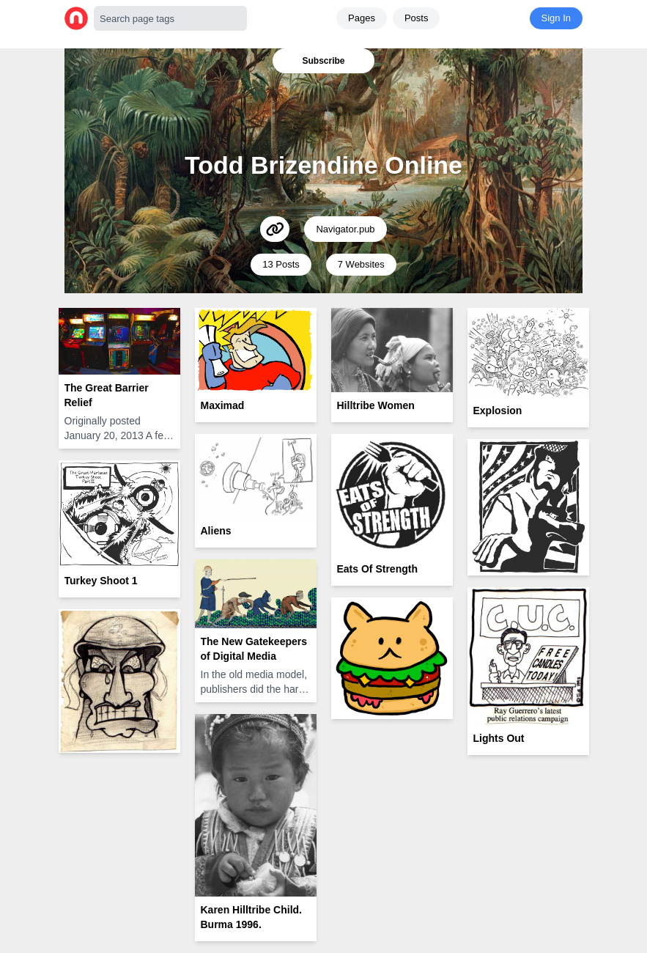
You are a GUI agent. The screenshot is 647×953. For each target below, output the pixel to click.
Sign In (556, 17)
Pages (361, 17)
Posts (416, 17)
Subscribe (323, 61)
